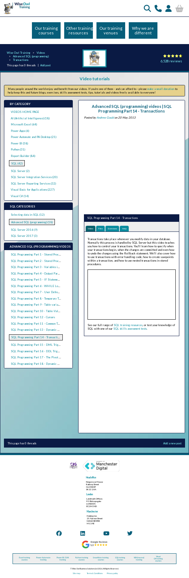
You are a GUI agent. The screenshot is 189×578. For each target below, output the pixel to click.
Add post (45, 65)
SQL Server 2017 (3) (24, 236)
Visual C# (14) (20, 196)
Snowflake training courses (101, 558)
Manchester (92, 511)
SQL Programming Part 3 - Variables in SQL (38, 267)
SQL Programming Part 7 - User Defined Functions (42, 292)
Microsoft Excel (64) (24, 124)
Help (124, 229)
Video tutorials (95, 78)
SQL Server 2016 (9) (24, 229)
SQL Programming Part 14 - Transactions (36, 337)
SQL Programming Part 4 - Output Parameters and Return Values (50, 273)
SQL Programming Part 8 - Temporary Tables (38, 298)
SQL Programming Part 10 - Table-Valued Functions (43, 311)
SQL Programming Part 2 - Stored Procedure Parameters (45, 261)
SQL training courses (120, 558)
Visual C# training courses (158, 558)
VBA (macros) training (139, 558)
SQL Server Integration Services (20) (34, 177)
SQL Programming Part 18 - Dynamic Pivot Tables (42, 364)
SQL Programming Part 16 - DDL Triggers (37, 351)
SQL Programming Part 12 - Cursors (33, 317)
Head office (91, 477)
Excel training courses (24, 558)
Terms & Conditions (95, 573)
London (89, 494)
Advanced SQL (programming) (31, 56)
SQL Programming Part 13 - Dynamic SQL (37, 329)
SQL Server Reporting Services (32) (33, 183)
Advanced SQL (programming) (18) (32, 222)
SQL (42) (17, 163)
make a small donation (160, 89)
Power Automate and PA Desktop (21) (33, 137)
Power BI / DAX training (63, 558)
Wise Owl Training (18, 52)
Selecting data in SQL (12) (27, 214)
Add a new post (172, 443)
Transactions (20, 60)
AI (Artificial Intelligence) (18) (30, 118)
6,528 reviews (171, 61)
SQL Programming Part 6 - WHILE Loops (36, 286)
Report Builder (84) (23, 156)
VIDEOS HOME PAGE (25, 112)
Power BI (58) (19, 143)
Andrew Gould (105, 117)
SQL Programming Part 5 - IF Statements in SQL (41, 279)
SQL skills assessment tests (130, 328)
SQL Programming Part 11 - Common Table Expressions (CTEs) (49, 323)
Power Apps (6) (20, 131)
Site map (76, 573)
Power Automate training (43, 558)
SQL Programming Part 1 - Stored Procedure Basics (42, 254)
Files (100, 229)
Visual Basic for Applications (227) (33, 189)
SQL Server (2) (20, 171)
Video (90, 229)
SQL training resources (128, 325)
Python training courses (81, 558)
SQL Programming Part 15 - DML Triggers (37, 345)
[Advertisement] (131, 166)
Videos (41, 52)
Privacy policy (112, 573)
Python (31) (18, 149)
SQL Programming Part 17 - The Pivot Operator (40, 357)
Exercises (112, 229)
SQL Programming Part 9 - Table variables (37, 304)
